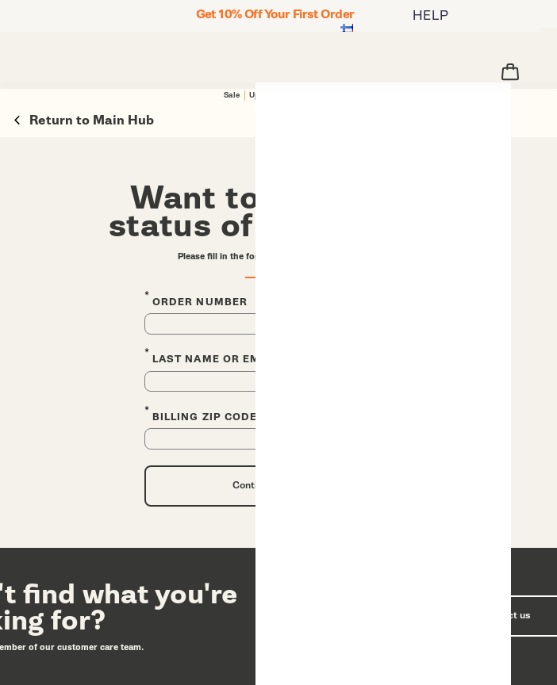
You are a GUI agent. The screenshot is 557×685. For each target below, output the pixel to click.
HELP (431, 15)
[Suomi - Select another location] (346, 29)
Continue (253, 485)
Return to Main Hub (83, 120)
